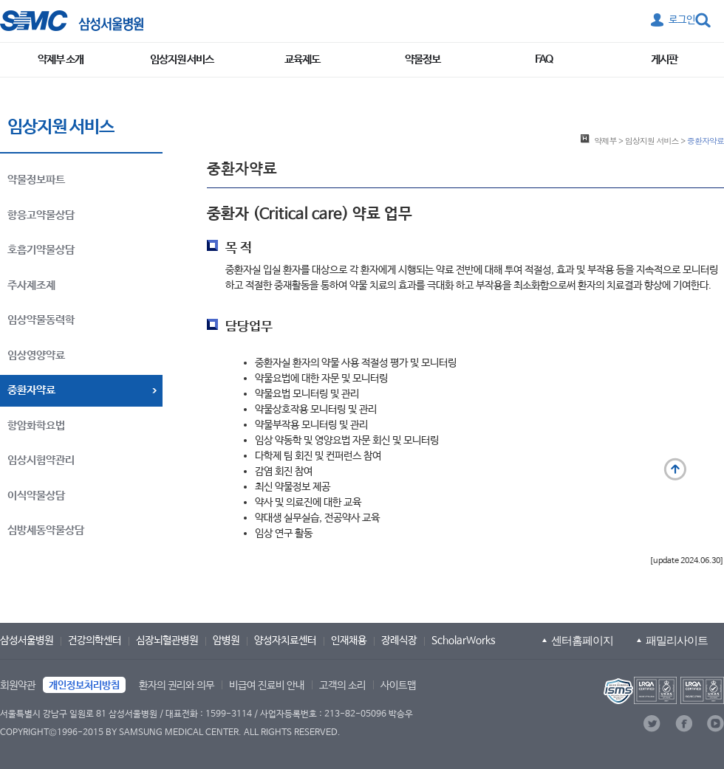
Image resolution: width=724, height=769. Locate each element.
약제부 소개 (60, 59)
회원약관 (17, 686)
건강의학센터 (94, 640)
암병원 (226, 640)
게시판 (664, 59)
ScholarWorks (463, 640)
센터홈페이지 (582, 640)
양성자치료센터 (285, 640)
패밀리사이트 (677, 640)
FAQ (544, 59)
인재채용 (348, 640)
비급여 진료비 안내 (266, 686)
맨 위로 (675, 469)
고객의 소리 (342, 686)
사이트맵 (398, 686)
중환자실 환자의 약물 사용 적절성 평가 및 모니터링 (356, 363)
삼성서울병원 (26, 640)
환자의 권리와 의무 (176, 686)
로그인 (682, 20)
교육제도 (302, 59)
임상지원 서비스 (182, 59)
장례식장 (399, 640)
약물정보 (422, 59)
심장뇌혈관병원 (167, 640)
